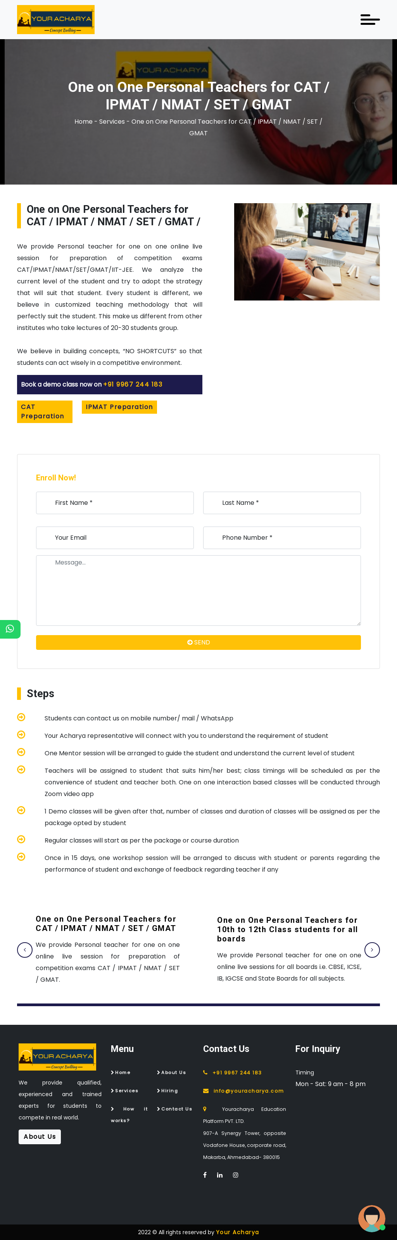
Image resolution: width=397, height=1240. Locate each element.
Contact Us (176, 1109)
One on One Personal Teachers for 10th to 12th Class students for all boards (287, 929)
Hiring (169, 1091)
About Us (173, 1072)
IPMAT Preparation (119, 406)
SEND (198, 642)
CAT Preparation (42, 411)
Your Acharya (237, 1232)
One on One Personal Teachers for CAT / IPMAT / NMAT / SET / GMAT (106, 923)
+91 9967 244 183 (132, 384)
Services (126, 1091)
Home (122, 1072)
